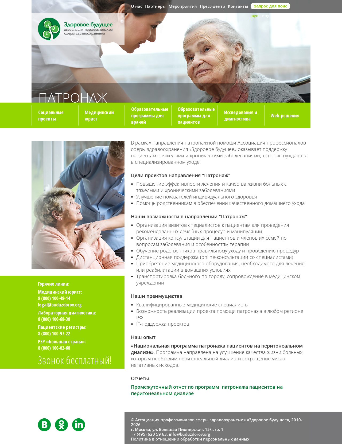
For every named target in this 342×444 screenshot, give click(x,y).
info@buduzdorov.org (189, 434)
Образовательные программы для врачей (149, 115)
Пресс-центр (212, 6)
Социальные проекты (51, 115)
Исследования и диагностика (240, 115)
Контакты (238, 6)
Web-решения (285, 115)
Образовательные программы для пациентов (196, 115)
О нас (136, 6)
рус (254, 15)
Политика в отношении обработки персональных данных (190, 439)
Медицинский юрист (99, 115)
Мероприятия (183, 6)
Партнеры (155, 6)
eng (265, 15)
